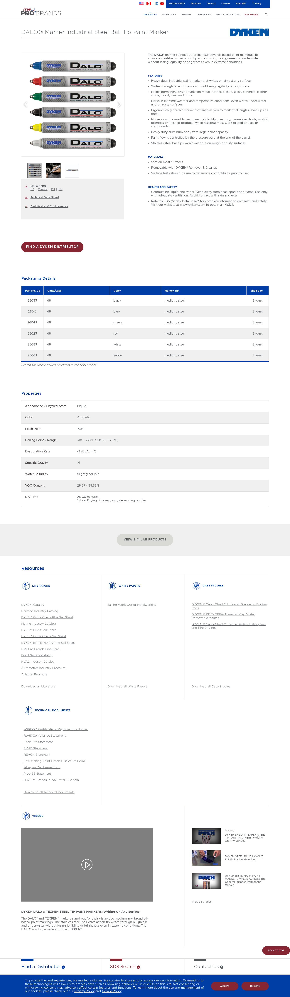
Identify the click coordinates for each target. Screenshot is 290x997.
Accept (225, 986)
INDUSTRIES (169, 15)
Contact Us (206, 967)
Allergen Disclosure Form (42, 767)
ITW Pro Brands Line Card (40, 649)
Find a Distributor (40, 967)
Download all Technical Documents (49, 792)
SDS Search (122, 967)
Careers (225, 3)
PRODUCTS (150, 15)
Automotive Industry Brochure (43, 667)
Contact (211, 3)
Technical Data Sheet (45, 197)
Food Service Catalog (37, 655)
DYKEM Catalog (32, 604)
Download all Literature (38, 686)
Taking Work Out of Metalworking (132, 604)
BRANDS (186, 15)
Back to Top (276, 950)
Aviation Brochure (34, 674)
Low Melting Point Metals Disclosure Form (54, 761)
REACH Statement (37, 754)
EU (53, 189)
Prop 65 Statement (37, 773)
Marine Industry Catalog (38, 623)
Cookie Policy (112, 991)
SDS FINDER (251, 15)
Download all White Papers (127, 686)
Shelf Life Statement (38, 741)
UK (61, 189)
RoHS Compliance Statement (45, 735)
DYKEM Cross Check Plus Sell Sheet (47, 617)
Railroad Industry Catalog (39, 611)
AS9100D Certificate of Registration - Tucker (56, 729)
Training (256, 3)
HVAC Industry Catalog (38, 661)
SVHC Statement (36, 748)
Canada (43, 189)
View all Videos (202, 902)
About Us (195, 3)
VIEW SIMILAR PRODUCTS (145, 539)
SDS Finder (88, 365)
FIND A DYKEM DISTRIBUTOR (52, 247)
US (32, 189)
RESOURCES (204, 15)
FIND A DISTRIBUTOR (228, 15)
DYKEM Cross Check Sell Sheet (43, 636)
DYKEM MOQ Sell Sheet (38, 629)
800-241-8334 (177, 3)
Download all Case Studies (211, 686)
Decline (255, 986)
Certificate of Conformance (49, 206)
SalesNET (241, 3)
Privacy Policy (84, 991)
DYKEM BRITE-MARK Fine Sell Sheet (48, 642)
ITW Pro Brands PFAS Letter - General (52, 779)
